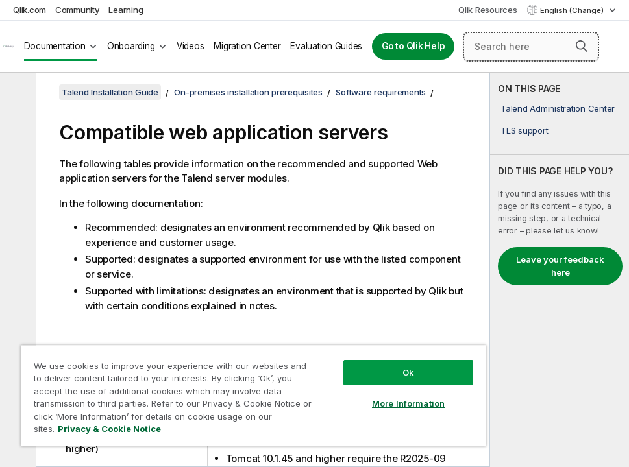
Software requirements (381, 92)
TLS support (524, 130)
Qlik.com (29, 10)
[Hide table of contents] (16, 92)
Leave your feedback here (560, 266)
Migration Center (247, 46)
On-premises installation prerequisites (248, 92)
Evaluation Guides (326, 46)
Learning (125, 10)
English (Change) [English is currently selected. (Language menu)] (573, 10)
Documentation (55, 46)
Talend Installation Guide (110, 92)
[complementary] (559, 270)
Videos (190, 46)
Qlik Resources (487, 10)
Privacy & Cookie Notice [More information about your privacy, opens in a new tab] (109, 429)
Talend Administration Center (557, 108)
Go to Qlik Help (413, 46)
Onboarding (131, 46)
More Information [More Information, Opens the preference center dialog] (408, 403)
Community (77, 10)
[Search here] (531, 46)
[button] (581, 46)
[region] (253, 395)
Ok (408, 372)
